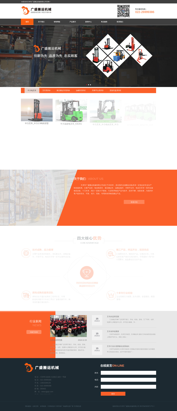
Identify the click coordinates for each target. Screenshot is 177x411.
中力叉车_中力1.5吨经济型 (36, 125)
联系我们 (120, 22)
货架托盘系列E (115, 90)
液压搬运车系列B (63, 90)
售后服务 (104, 22)
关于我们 (41, 22)
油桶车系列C (81, 90)
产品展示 (73, 22)
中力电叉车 (32, 90)
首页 (27, 22)
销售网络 (57, 22)
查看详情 (134, 204)
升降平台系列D (97, 90)
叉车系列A (46, 90)
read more (34, 332)
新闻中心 (88, 22)
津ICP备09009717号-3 (147, 406)
